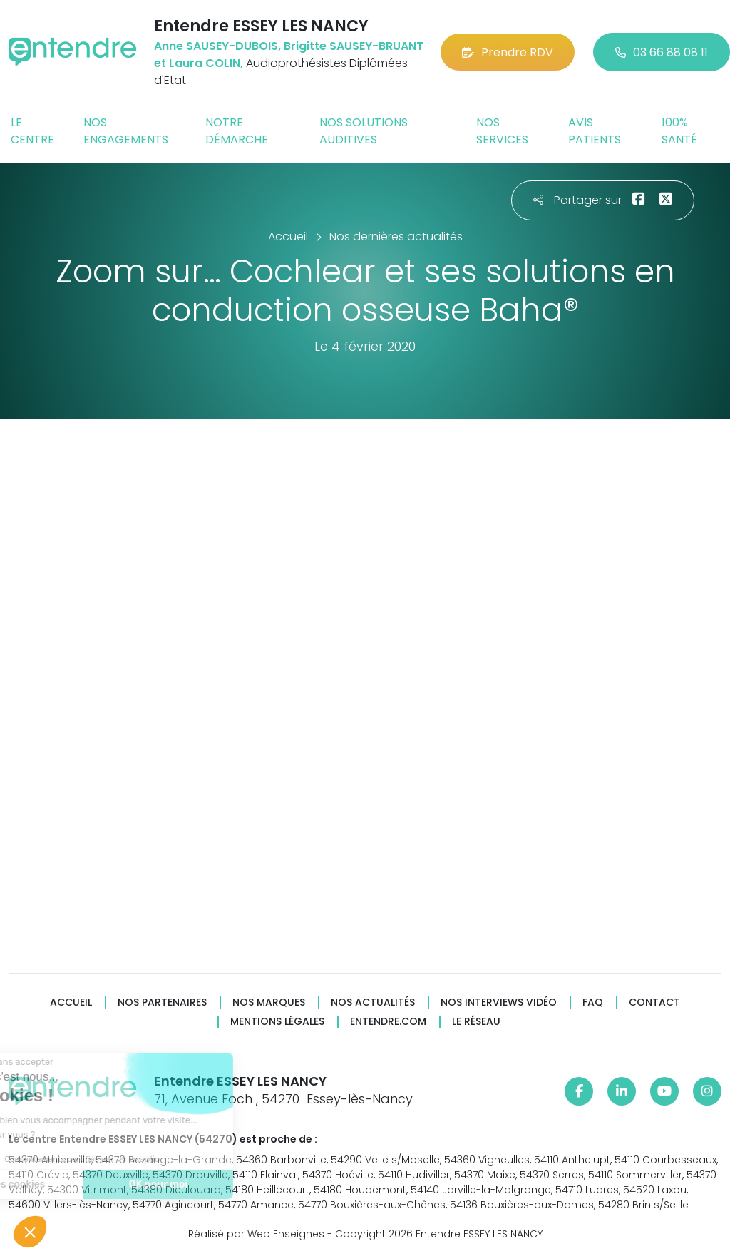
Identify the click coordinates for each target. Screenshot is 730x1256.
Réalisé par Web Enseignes (256, 1234)
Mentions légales (277, 1022)
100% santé (679, 131)
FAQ (592, 1002)
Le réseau (476, 1022)
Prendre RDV (507, 52)
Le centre (32, 131)
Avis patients (594, 131)
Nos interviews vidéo (499, 1002)
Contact (654, 1002)
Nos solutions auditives (363, 131)
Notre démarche (236, 131)
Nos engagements (125, 131)
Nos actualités (373, 1002)
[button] (30, 1232)
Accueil (71, 1002)
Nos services (502, 131)
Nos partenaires (162, 1002)
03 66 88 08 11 (661, 52)
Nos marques (268, 1002)
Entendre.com (388, 1022)
